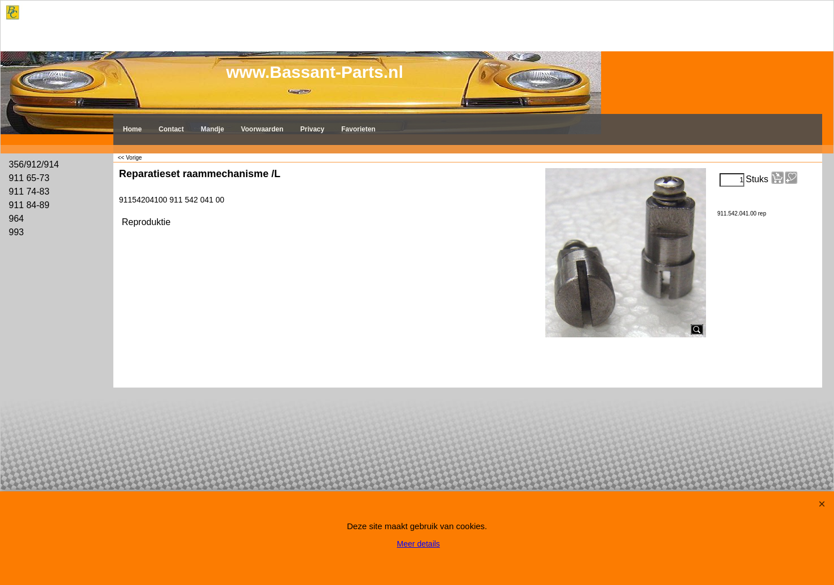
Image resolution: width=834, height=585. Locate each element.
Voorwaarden (262, 129)
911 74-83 (29, 191)
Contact (171, 129)
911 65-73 (29, 178)
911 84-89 (29, 205)
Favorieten (358, 129)
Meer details (418, 543)
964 (16, 218)
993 (16, 232)
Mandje (212, 129)
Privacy (313, 129)
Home (132, 129)
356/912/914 (34, 164)
